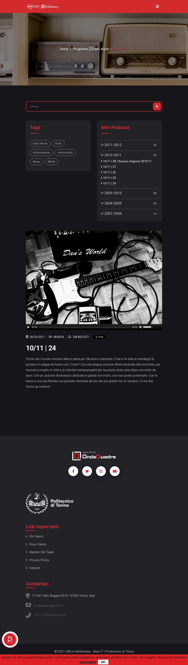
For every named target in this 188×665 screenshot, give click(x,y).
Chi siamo (34, 536)
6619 (62, 615)
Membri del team (40, 552)
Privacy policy (37, 560)
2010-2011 (111, 155)
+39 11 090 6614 (45, 615)
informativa (88, 662)
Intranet (33, 568)
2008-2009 (111, 203)
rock (58, 143)
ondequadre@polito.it (44, 605)
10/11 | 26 (108, 172)
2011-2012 (111, 145)
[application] (94, 327)
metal (51, 161)
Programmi (80, 49)
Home (64, 49)
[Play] (28, 327)
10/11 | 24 (108, 183)
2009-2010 (111, 193)
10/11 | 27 (108, 167)
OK (103, 662)
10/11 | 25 (108, 178)
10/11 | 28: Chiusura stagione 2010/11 (126, 161)
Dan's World (101, 49)
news (36, 161)
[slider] (85, 327)
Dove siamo (36, 544)
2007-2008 (111, 213)
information (65, 152)
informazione (41, 152)
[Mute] (140, 327)
